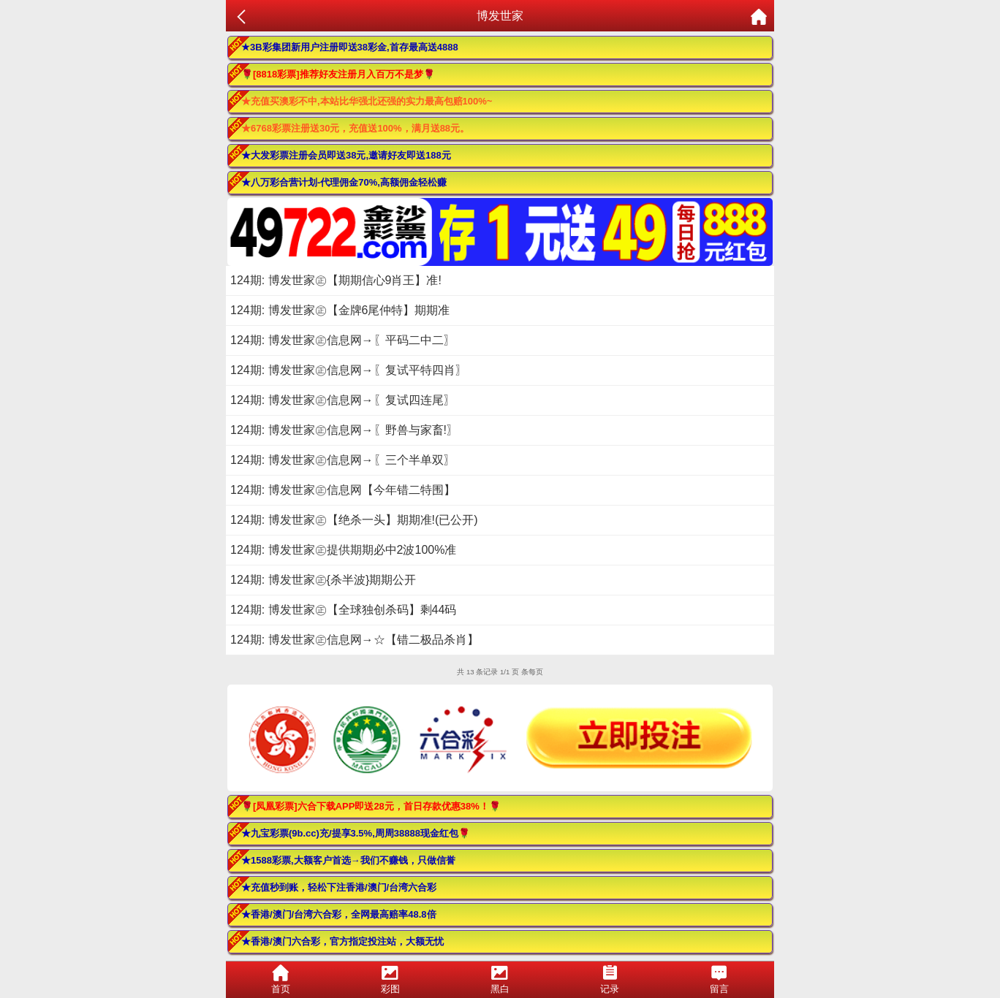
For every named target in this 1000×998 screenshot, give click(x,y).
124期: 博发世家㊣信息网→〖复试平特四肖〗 (348, 370)
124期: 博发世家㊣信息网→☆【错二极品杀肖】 (354, 639)
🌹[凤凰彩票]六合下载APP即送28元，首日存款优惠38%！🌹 (371, 806)
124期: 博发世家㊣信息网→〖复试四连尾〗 (342, 400)
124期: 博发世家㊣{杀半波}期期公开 (323, 580)
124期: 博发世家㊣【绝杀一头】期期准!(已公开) (354, 520)
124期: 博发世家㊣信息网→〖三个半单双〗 (342, 460)
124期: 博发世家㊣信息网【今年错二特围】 (342, 490)
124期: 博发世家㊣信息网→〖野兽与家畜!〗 (344, 430)
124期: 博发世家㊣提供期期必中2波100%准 (343, 550)
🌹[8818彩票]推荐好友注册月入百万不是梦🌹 (338, 74)
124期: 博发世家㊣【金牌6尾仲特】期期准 (340, 310)
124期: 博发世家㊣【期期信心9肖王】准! (336, 280)
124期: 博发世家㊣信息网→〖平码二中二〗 (342, 340)
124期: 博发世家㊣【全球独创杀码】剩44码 (343, 609)
